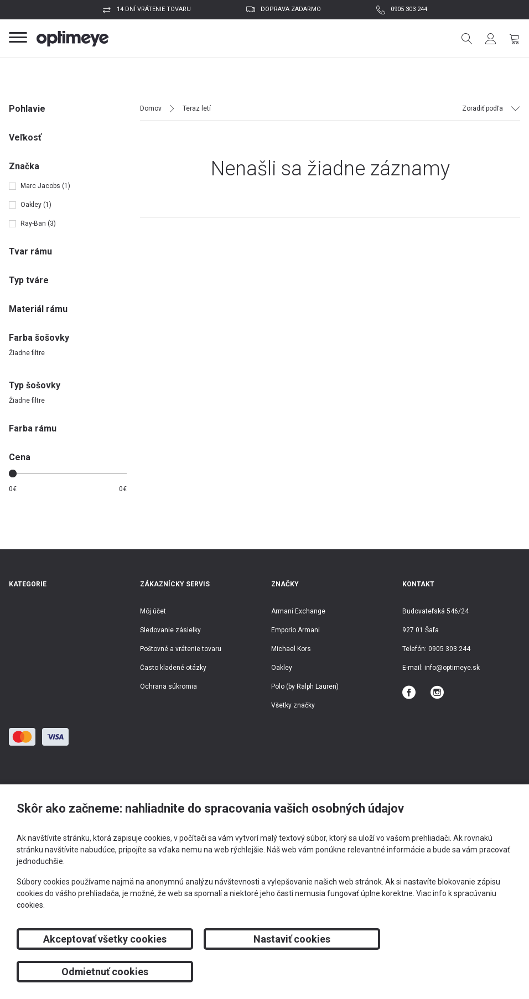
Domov (151, 108)
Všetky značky (293, 705)
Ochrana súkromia (168, 686)
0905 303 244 (409, 9)
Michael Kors (291, 649)
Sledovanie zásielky (170, 630)
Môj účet (153, 611)
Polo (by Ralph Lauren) (305, 686)
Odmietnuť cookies (433, 971)
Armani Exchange (298, 611)
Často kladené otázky (173, 668)
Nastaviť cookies (264, 971)
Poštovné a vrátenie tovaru (180, 649)
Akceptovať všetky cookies (95, 971)
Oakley (281, 668)
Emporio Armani (295, 630)
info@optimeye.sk (452, 668)
